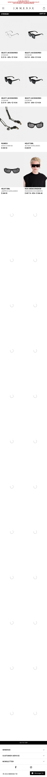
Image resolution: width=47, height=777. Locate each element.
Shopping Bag (44, 8)
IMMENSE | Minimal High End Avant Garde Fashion (24, 8)
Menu (3, 8)
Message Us (37, 773)
